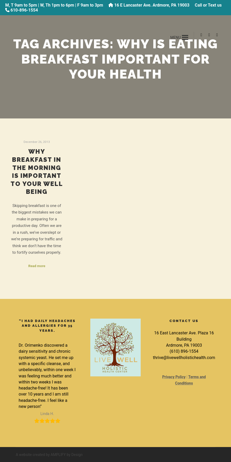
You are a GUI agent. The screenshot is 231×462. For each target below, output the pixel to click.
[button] (175, 37)
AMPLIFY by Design (67, 455)
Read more (36, 266)
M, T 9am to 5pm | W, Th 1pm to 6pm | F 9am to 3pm (54, 5)
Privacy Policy (174, 377)
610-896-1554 (24, 10)
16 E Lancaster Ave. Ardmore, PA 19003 (151, 5)
